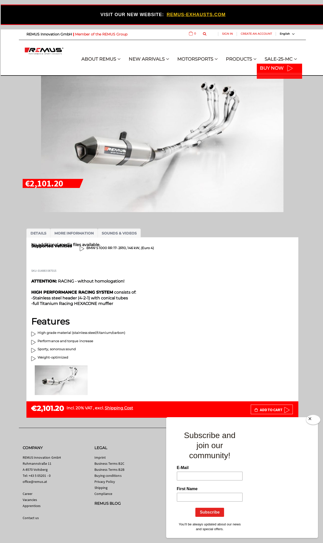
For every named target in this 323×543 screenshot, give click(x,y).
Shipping (101, 487)
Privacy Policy (104, 481)
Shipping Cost (119, 408)
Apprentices (32, 505)
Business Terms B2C (109, 463)
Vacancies (30, 499)
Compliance (103, 493)
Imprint (100, 457)
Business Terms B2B (109, 469)
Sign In (227, 33)
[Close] (313, 421)
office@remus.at (35, 481)
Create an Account (256, 33)
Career (27, 493)
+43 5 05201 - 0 (40, 475)
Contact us (31, 518)
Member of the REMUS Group (101, 34)
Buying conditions (108, 475)
